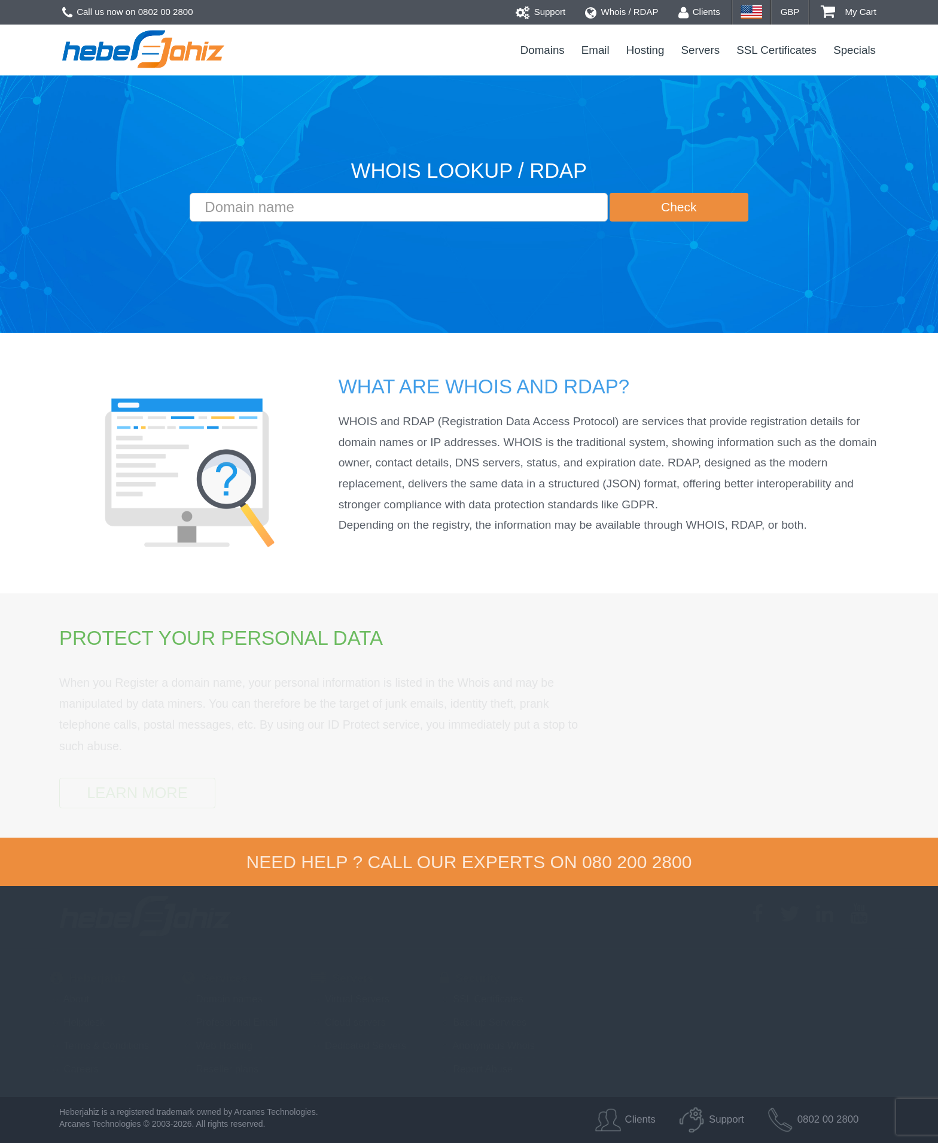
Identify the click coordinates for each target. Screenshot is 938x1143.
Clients (699, 12)
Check (679, 207)
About (69, 998)
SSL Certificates (776, 50)
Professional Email (230, 1022)
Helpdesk (77, 1022)
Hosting (645, 50)
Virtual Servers (350, 998)
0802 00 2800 (165, 12)
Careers (74, 1068)
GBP (790, 12)
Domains (542, 50)
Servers (700, 50)
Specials (854, 50)
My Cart (848, 12)
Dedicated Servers (358, 1045)
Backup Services (483, 1022)
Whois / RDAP (621, 12)
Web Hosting (217, 1045)
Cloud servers (348, 1022)
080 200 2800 (637, 862)
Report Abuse (476, 1068)
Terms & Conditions (99, 1045)
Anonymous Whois (487, 1045)
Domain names (222, 998)
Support (541, 12)
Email (595, 50)
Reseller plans (220, 1068)
